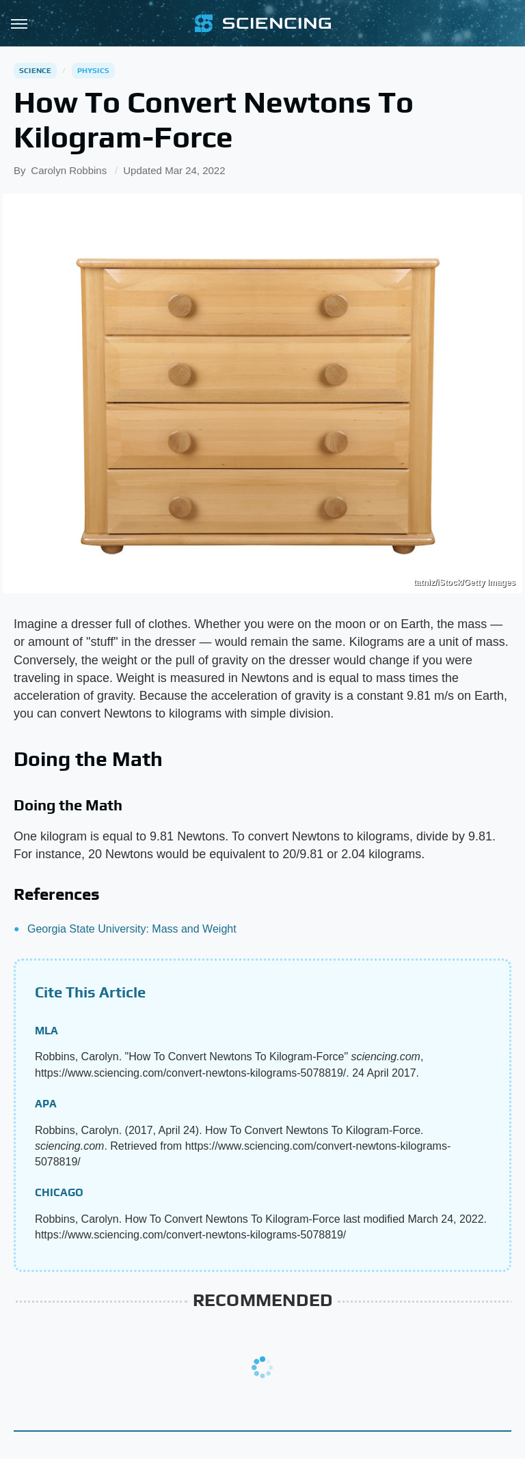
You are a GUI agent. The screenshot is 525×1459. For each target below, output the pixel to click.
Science (35, 70)
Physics (93, 70)
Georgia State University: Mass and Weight (132, 929)
